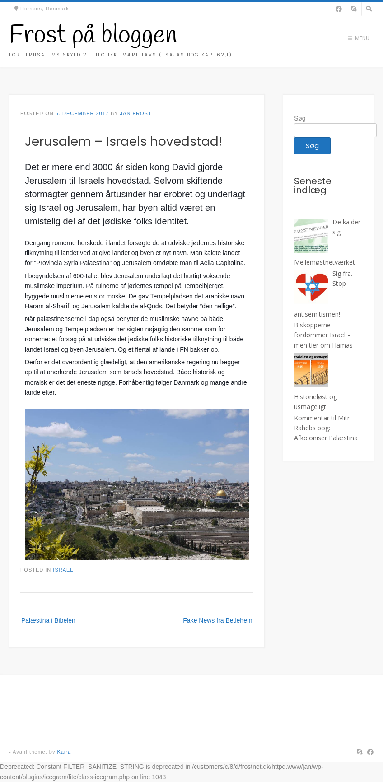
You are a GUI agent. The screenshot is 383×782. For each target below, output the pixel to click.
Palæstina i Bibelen (48, 620)
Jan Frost (136, 113)
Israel (63, 570)
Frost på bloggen (93, 35)
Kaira (64, 751)
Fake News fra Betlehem (217, 620)
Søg (300, 118)
